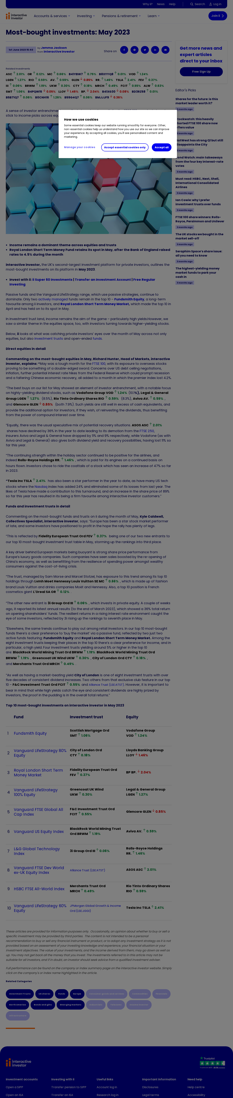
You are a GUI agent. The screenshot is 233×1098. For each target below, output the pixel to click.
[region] (118, 134)
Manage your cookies (79, 147)
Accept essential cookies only (125, 147)
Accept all (162, 147)
